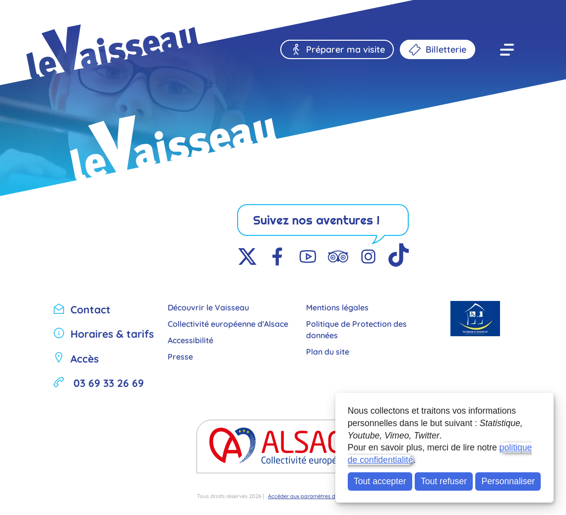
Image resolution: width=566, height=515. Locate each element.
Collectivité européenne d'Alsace (228, 323)
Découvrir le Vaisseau (208, 306)
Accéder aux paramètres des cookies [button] (315, 496)
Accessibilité (190, 339)
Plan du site (327, 351)
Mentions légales (337, 306)
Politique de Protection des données (356, 328)
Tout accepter (380, 481)
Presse (180, 356)
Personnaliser (508, 481)
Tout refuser (444, 481)
